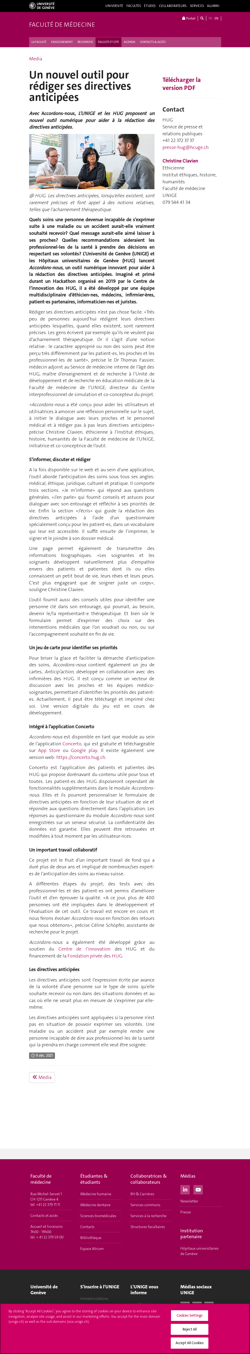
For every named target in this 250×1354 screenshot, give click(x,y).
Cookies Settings (190, 1315)
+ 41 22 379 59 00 (50, 1237)
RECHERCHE (85, 42)
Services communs (145, 1204)
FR (210, 18)
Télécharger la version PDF (181, 84)
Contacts (87, 1226)
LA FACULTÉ (38, 42)
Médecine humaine (95, 1193)
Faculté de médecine (62, 24)
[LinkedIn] (185, 1189)
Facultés (133, 6)
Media (35, 59)
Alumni (213, 6)
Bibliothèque (90, 1237)
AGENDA (129, 42)
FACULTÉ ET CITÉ (108, 42)
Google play (84, 750)
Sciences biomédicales (98, 1215)
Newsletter (189, 1201)
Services (197, 6)
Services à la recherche (148, 1215)
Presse (185, 1212)
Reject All (189, 1329)
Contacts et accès (44, 1215)
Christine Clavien (180, 161)
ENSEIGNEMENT (62, 42)
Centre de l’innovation (84, 949)
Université (114, 6)
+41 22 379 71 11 (48, 1204)
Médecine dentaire (95, 1204)
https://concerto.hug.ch (80, 757)
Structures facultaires (147, 1226)
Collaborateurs (173, 6)
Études (150, 6)
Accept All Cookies (190, 1343)
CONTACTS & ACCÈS (153, 42)
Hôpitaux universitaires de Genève (199, 1251)
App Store (49, 750)
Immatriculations (94, 1298)
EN (216, 18)
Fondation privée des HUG (95, 956)
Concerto (71, 744)
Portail (188, 18)
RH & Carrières (142, 1193)
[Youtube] (198, 1189)
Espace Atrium (92, 1248)
